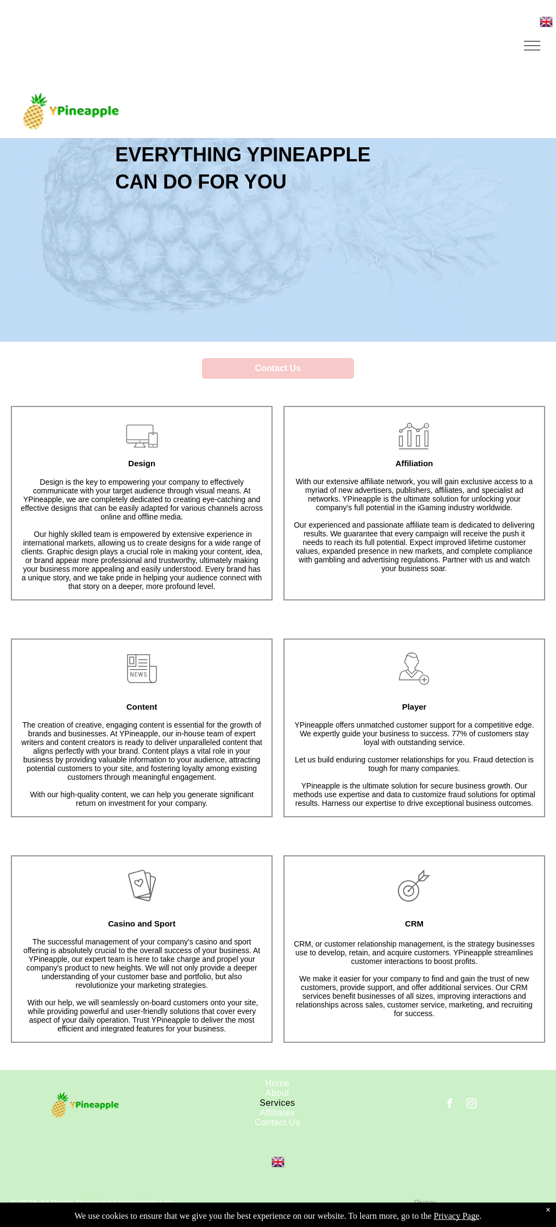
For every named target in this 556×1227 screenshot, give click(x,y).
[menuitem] (277, 1083)
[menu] (532, 46)
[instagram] (472, 1105)
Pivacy (425, 1202)
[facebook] (450, 1105)
